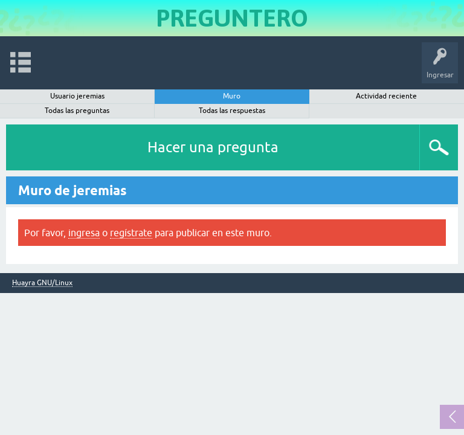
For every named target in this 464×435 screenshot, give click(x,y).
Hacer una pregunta (213, 147)
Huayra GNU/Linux (42, 283)
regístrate (131, 232)
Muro (231, 96)
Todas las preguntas (77, 110)
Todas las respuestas (232, 110)
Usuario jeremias (77, 96)
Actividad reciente (386, 96)
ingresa (84, 232)
